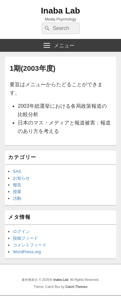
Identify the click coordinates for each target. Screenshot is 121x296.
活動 (17, 198)
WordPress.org (27, 251)
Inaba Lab (60, 10)
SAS (17, 171)
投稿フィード (25, 238)
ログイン (21, 231)
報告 (17, 184)
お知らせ (21, 178)
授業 (17, 191)
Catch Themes (76, 287)
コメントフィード (29, 245)
